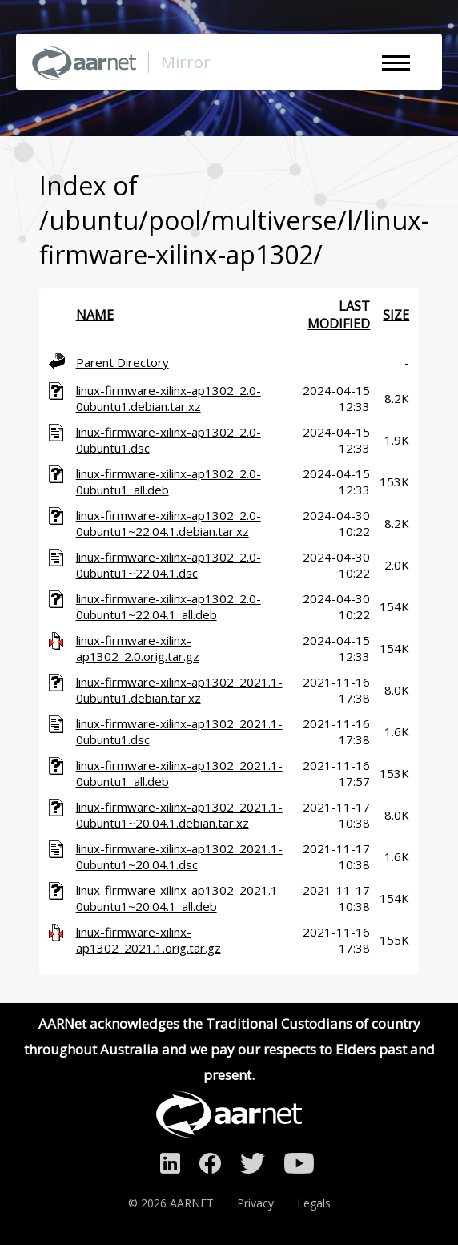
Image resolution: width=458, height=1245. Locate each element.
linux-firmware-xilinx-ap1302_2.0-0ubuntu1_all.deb (168, 481)
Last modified (338, 314)
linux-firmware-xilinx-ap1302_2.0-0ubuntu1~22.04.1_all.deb (168, 606)
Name (95, 315)
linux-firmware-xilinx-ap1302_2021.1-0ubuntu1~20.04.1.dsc (179, 856)
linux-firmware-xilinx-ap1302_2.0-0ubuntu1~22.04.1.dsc (168, 565)
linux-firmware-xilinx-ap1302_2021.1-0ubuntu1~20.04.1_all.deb (179, 898)
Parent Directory (122, 362)
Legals (314, 1203)
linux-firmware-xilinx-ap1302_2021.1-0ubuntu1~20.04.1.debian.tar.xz (179, 815)
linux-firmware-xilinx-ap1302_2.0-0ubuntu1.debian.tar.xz (168, 398)
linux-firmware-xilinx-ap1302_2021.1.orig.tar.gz (148, 940)
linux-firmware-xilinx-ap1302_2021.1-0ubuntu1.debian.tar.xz (179, 690)
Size (396, 315)
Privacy (255, 1203)
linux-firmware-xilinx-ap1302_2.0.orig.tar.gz (137, 648)
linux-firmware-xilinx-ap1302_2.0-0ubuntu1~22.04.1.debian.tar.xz (168, 523)
